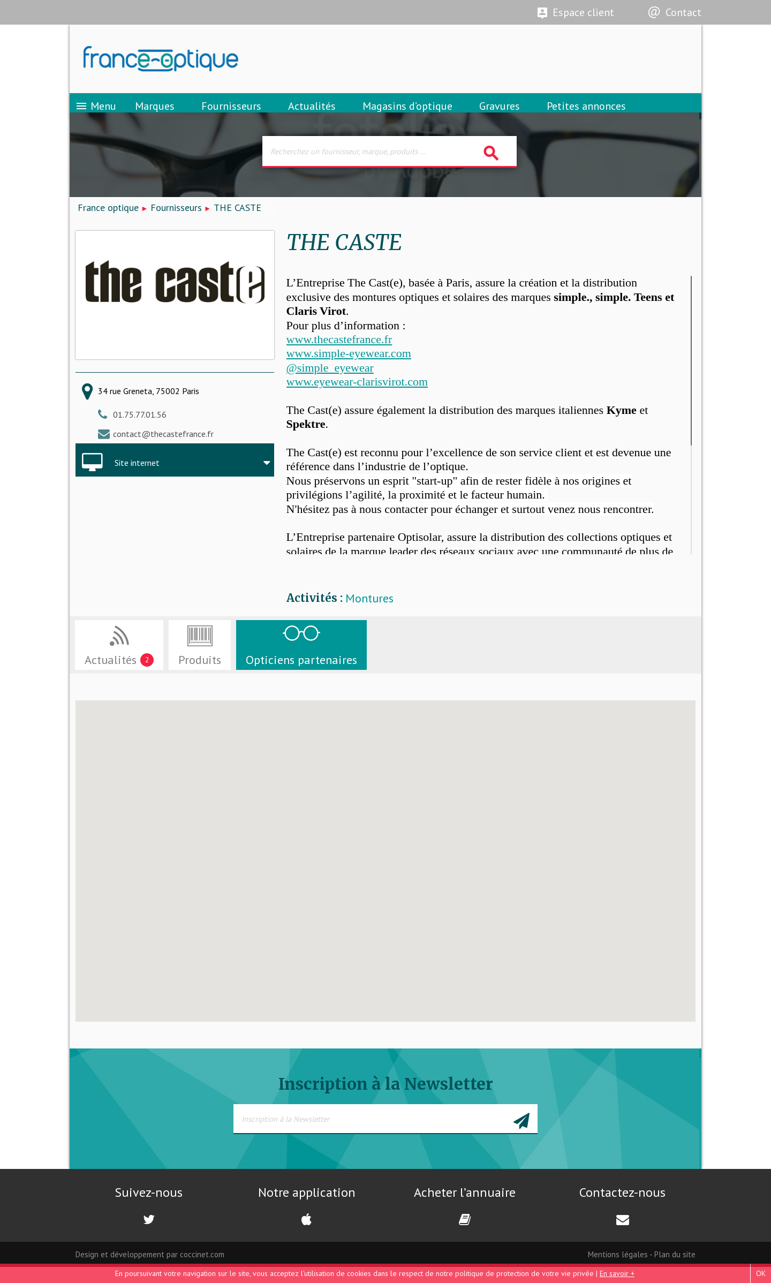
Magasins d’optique (407, 115)
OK (761, 1273)
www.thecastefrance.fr (339, 354)
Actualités (312, 115)
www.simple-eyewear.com (348, 369)
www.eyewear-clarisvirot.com (357, 397)
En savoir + (617, 1273)
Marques (155, 115)
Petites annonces (586, 115)
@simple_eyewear (330, 383)
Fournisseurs (231, 115)
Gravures (499, 115)
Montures (369, 614)
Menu (95, 115)
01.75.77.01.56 (140, 430)
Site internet (137, 478)
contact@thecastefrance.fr (163, 449)
